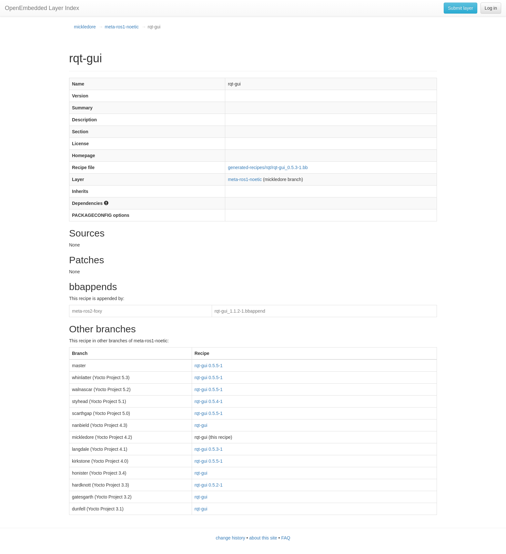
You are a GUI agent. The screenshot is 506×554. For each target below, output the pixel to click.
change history (230, 537)
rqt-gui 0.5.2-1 (209, 485)
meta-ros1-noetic (122, 26)
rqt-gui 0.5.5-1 (209, 365)
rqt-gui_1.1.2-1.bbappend (240, 311)
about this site (263, 537)
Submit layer (460, 8)
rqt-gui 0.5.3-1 (209, 449)
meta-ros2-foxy (87, 311)
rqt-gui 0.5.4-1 (209, 401)
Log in (491, 8)
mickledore (85, 26)
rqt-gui (201, 425)
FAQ (285, 537)
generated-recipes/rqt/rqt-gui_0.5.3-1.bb (268, 167)
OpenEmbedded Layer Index (42, 8)
